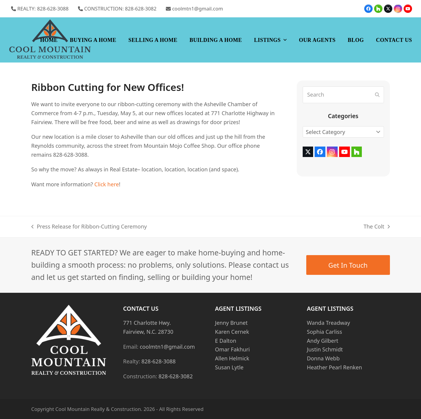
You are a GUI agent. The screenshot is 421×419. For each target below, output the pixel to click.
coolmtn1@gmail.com (197, 8)
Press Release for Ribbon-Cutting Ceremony (89, 227)
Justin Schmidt (325, 349)
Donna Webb (323, 358)
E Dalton (225, 340)
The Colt (377, 227)
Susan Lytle (229, 367)
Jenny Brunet (231, 322)
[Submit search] (377, 95)
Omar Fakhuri (232, 349)
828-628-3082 (175, 376)
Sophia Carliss (324, 331)
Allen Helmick (232, 358)
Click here (106, 184)
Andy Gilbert (322, 340)
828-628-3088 (158, 361)
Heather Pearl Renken (334, 367)
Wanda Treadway (328, 322)
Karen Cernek (232, 331)
